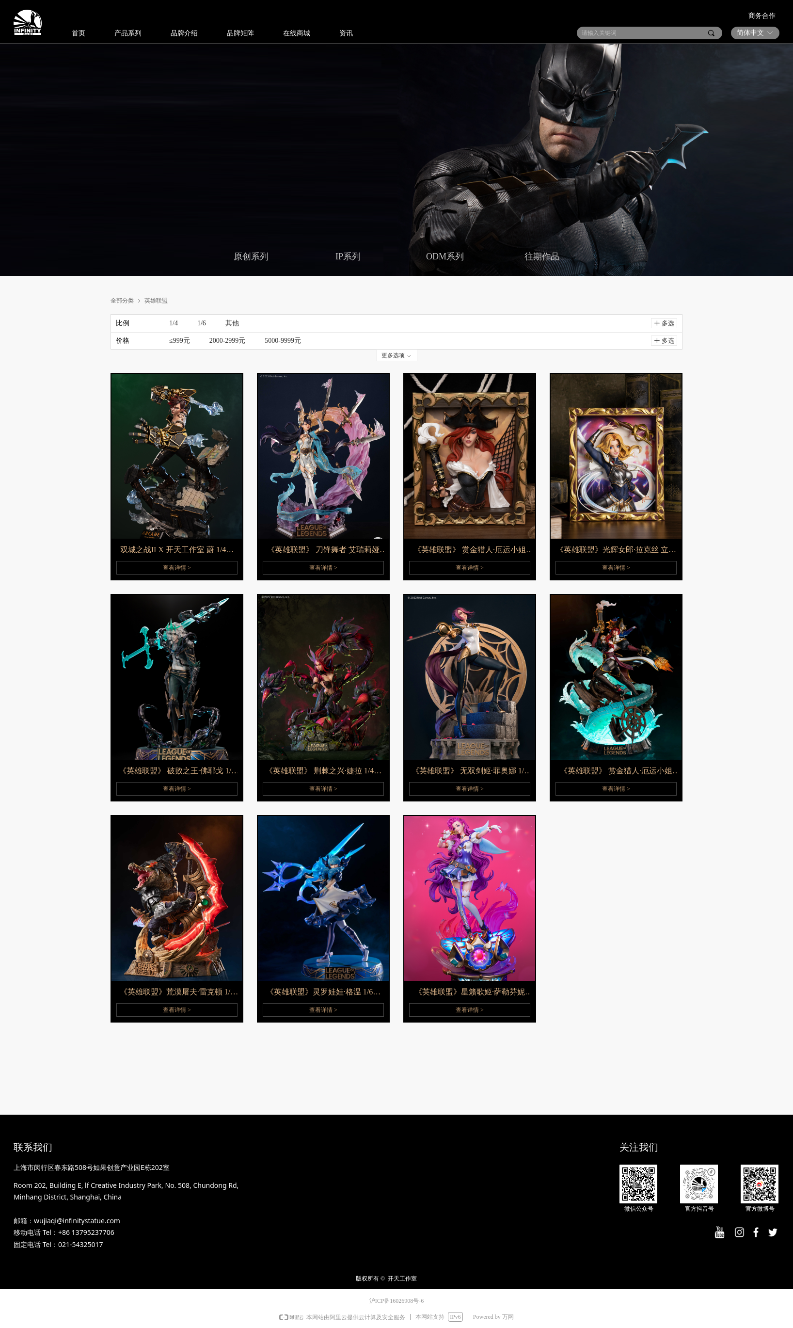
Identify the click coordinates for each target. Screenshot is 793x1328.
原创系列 (251, 256)
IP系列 (348, 256)
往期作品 (541, 256)
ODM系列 (445, 256)
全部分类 (122, 300)
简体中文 (750, 32)
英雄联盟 (156, 300)
